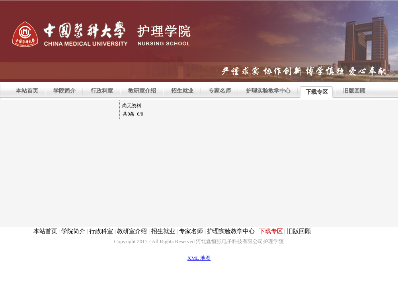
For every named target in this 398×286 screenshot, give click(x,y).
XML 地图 (199, 258)
